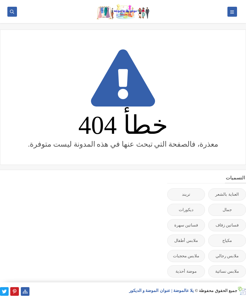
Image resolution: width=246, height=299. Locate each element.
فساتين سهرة (186, 225)
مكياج (227, 240)
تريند (186, 194)
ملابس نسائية (227, 271)
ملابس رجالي (227, 255)
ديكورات (186, 209)
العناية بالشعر (227, 194)
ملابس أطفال (186, 240)
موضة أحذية (186, 271)
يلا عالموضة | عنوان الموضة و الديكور (161, 290)
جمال (227, 209)
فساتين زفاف (227, 225)
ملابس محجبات (186, 255)
